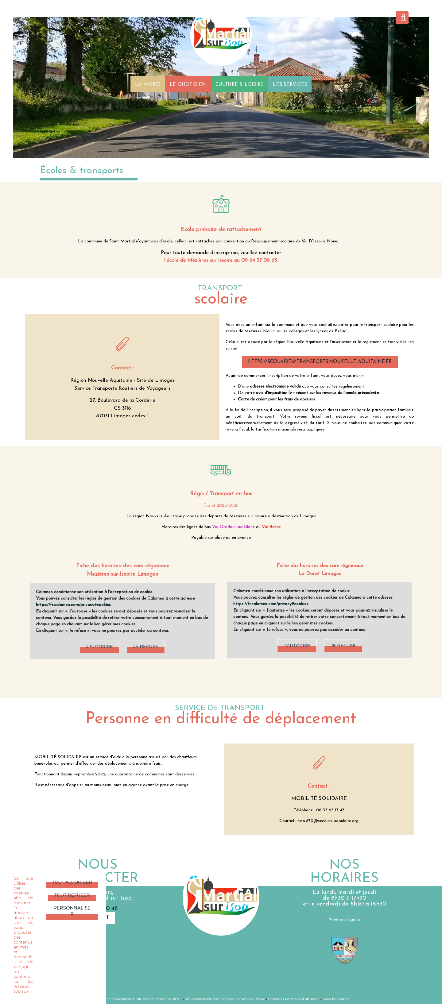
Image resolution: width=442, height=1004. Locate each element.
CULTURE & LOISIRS (239, 84)
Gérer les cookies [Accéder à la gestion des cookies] (336, 999)
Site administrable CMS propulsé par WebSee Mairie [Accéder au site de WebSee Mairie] (225, 999)
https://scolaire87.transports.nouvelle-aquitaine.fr (320, 362)
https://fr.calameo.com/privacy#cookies (73, 605)
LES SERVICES (290, 84)
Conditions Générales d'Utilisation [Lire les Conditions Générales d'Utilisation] (294, 999)
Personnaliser (72, 911)
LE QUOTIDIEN (188, 84)
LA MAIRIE (148, 84)
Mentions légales (344, 919)
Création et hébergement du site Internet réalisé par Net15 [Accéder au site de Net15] (137, 999)
